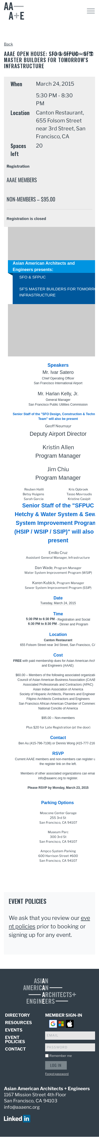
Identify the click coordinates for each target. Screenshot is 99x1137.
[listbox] (73, 54)
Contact (15, 1049)
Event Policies (15, 1039)
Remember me (60, 1056)
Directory (17, 1015)
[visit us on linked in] (17, 1118)
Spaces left (18, 150)
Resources (18, 1022)
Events (13, 1030)
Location (20, 113)
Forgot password (57, 1074)
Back (8, 44)
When (16, 84)
